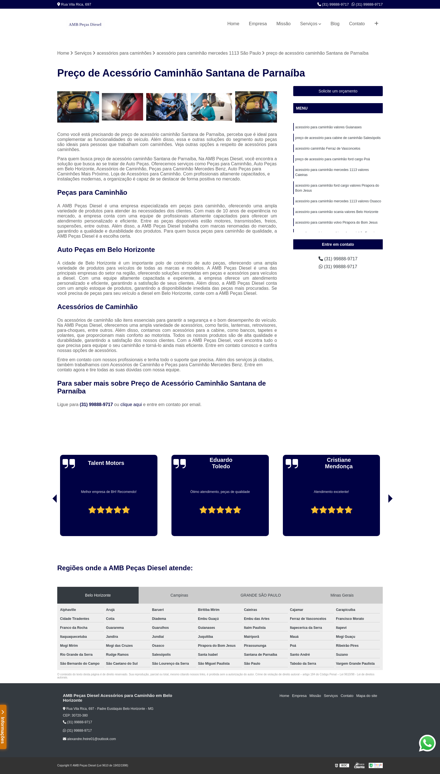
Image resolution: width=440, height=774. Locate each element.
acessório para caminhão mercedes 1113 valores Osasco (338, 201)
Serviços (308, 23)
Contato (357, 23)
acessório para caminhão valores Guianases (328, 127)
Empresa (258, 23)
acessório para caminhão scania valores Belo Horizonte (336, 212)
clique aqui (131, 404)
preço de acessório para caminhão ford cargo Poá (332, 159)
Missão (283, 23)
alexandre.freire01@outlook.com (89, 739)
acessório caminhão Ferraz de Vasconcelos (327, 148)
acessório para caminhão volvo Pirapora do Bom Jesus (336, 222)
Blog (335, 23)
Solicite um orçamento (338, 91)
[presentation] (46, 520)
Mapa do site (366, 696)
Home (233, 23)
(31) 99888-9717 (333, 4)
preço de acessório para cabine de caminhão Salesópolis (338, 138)
